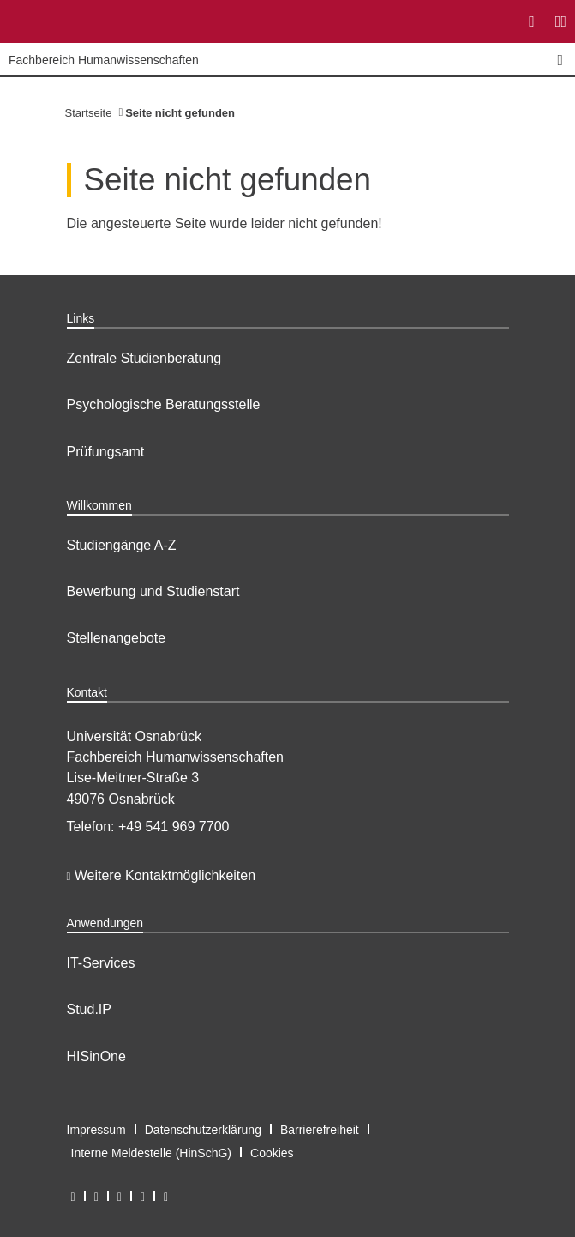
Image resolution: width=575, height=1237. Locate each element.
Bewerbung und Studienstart (153, 591)
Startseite (88, 112)
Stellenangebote (116, 638)
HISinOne (96, 1056)
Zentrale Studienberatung (144, 358)
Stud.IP (89, 1009)
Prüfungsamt (106, 451)
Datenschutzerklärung (203, 1130)
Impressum (96, 1130)
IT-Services (101, 963)
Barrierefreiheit (319, 1130)
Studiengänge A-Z (122, 545)
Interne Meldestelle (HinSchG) (151, 1153)
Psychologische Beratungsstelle (164, 404)
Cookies (272, 1153)
